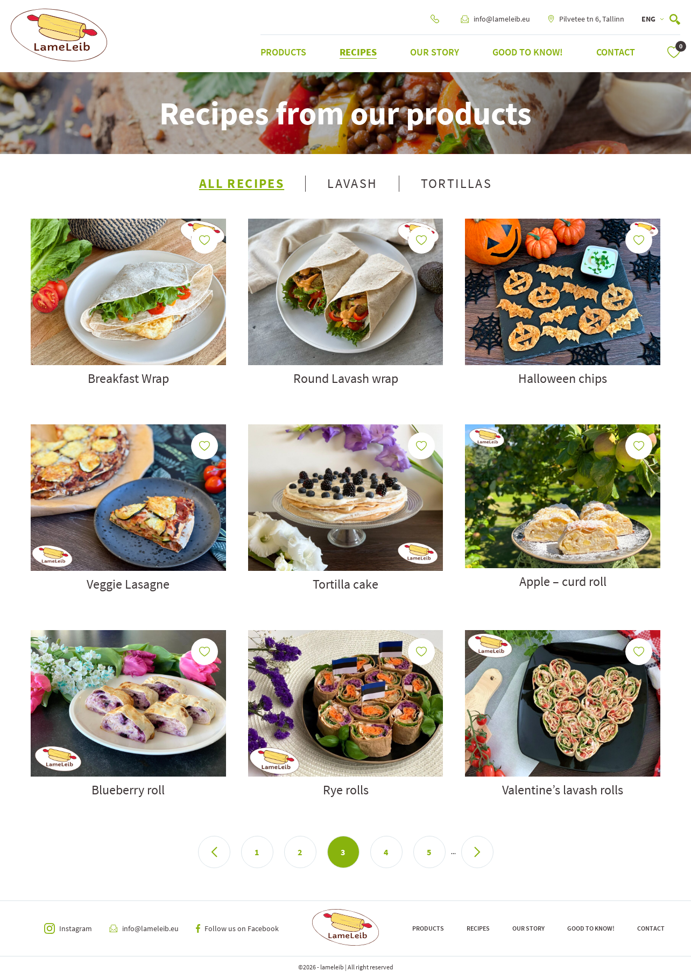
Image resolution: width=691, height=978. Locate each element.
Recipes (358, 52)
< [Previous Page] (214, 852)
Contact (615, 52)
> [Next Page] (477, 852)
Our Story (434, 52)
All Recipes (241, 184)
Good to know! (527, 52)
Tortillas (456, 184)
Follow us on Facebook (237, 928)
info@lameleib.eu (495, 19)
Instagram (68, 928)
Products (283, 52)
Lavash (352, 184)
